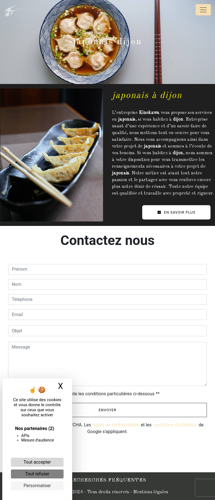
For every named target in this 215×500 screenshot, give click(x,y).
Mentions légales (150, 492)
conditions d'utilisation (175, 424)
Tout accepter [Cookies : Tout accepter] (37, 462)
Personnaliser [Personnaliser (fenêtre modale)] (37, 485)
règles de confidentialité (116, 424)
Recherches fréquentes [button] (107, 480)
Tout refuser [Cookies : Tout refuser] (37, 473)
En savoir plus (176, 212)
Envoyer (107, 410)
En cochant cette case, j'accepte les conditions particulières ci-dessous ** (87, 393)
